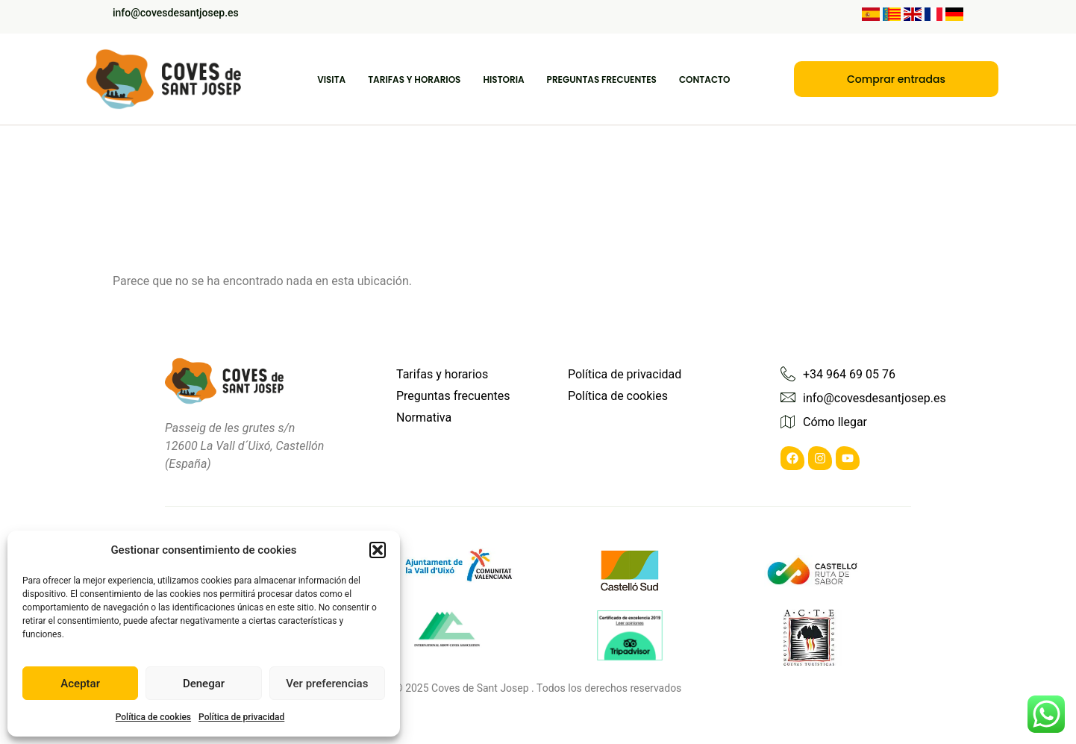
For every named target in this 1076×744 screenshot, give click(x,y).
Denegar (204, 683)
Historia (503, 79)
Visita (331, 79)
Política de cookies (153, 717)
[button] (377, 550)
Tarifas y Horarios (414, 79)
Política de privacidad (241, 717)
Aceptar (80, 683)
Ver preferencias (327, 683)
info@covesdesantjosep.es (176, 13)
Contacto (705, 79)
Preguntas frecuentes (602, 79)
